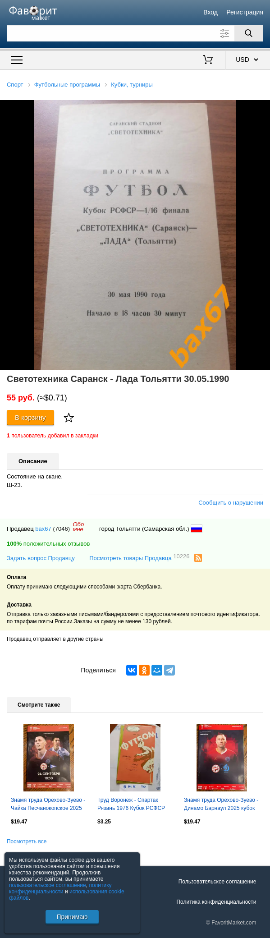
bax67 (43, 528)
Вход (210, 12)
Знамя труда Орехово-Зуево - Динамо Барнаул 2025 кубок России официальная (221, 805)
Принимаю (71, 916)
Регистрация (244, 12)
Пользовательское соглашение (217, 881)
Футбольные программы (67, 84)
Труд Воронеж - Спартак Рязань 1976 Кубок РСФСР (131, 804)
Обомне (78, 527)
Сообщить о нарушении (230, 502)
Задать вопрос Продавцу (41, 558)
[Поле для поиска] (135, 33)
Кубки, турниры (132, 84)
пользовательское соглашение (47, 885)
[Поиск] (248, 33)
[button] (262, 108)
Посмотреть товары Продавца (139, 557)
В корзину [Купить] (30, 417)
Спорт (15, 84)
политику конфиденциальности (60, 888)
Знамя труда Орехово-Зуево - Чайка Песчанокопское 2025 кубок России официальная (48, 805)
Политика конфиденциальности (216, 902)
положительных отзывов (48, 543)
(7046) (61, 528)
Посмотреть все (26, 841)
